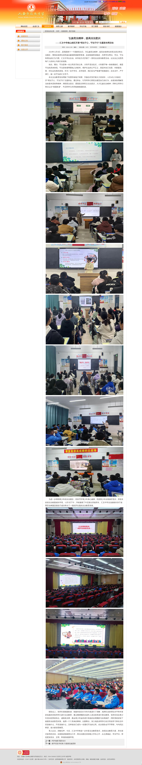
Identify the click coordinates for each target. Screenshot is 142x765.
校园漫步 (118, 26)
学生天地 (83, 26)
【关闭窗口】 (103, 47)
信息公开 (24, 49)
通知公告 (24, 41)
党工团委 (94, 26)
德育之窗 (59, 26)
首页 (57, 31)
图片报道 (24, 45)
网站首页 (24, 26)
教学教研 (71, 26)
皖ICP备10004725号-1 (41, 759)
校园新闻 (47, 26)
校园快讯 (24, 36)
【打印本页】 (94, 47)
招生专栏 (106, 26)
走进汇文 (36, 26)
